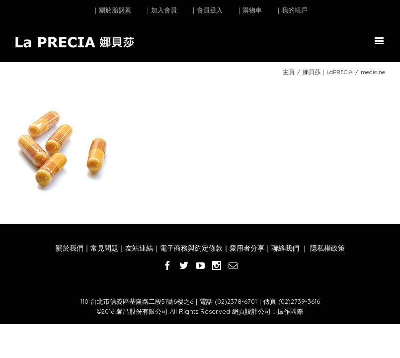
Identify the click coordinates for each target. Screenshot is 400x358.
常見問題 (104, 248)
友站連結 (139, 248)
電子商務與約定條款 (191, 248)
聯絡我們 (285, 248)
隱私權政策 (326, 248)
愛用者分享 (247, 248)
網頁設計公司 (251, 311)
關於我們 (69, 248)
